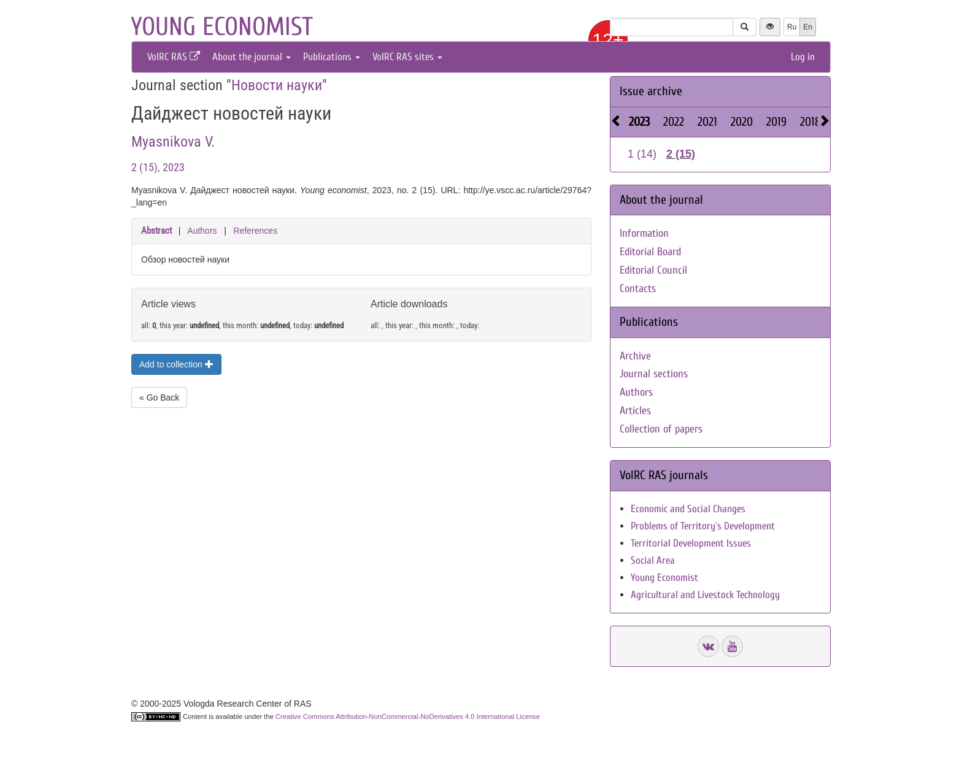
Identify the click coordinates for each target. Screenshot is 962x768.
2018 (810, 122)
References (256, 231)
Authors (202, 231)
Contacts (638, 288)
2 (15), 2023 (158, 167)
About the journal (251, 57)
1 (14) (642, 154)
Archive (635, 356)
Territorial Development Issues (691, 543)
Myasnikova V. (173, 141)
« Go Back (159, 397)
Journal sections (654, 373)
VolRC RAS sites (407, 57)
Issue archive (651, 91)
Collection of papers (661, 429)
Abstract (156, 230)
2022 (673, 122)
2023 (639, 122)
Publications (331, 57)
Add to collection (176, 364)
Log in (803, 57)
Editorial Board (650, 251)
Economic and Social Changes (688, 509)
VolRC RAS (173, 57)
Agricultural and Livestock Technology (705, 595)
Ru (791, 27)
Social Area (653, 560)
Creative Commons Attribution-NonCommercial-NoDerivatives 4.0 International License (407, 716)
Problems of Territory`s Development (703, 526)
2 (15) (680, 154)
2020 (742, 122)
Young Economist (664, 577)
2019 (776, 122)
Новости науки (276, 85)
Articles (635, 410)
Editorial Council (653, 270)
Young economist (222, 27)
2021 (707, 122)
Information (644, 233)
